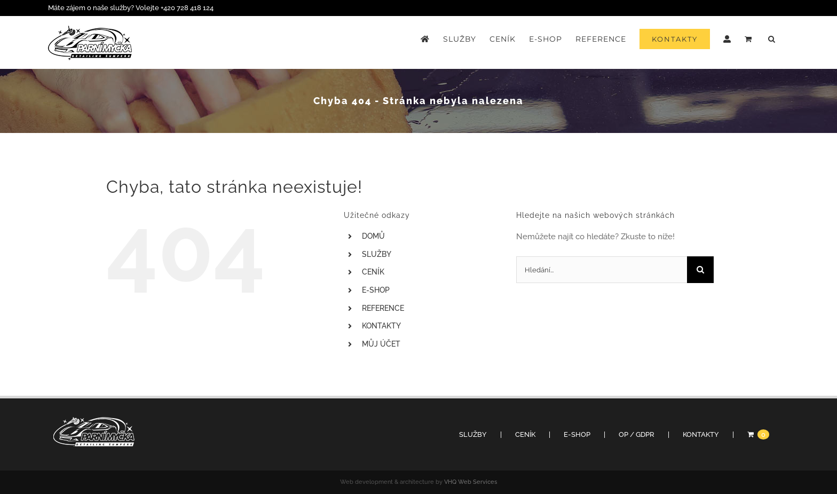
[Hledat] (700, 269)
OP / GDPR (636, 434)
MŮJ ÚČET (381, 344)
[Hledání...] (601, 269)
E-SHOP (376, 290)
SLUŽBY (376, 254)
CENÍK (373, 272)
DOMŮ (373, 236)
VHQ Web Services (470, 482)
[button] (772, 39)
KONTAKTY (381, 326)
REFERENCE (383, 308)
